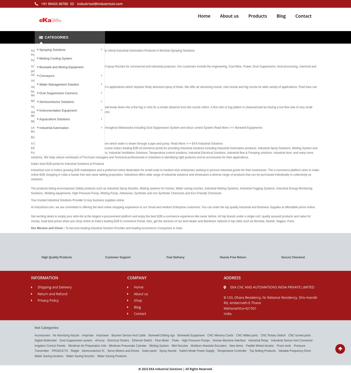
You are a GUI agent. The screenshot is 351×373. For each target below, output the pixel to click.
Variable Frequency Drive (294, 351)
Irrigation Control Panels (50, 345)
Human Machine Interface (228, 340)
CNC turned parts (299, 335)
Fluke (175, 340)
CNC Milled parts (247, 335)
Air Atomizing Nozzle (66, 335)
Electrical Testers (118, 340)
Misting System (159, 345)
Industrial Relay (258, 340)
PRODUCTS (60, 351)
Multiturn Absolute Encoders (209, 345)
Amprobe (88, 335)
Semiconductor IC (93, 351)
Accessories (42, 335)
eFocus (100, 340)
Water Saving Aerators (49, 356)
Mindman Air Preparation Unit (87, 345)
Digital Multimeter (46, 340)
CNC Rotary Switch (273, 335)
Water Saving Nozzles (80, 356)
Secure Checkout (293, 257)
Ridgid (75, 351)
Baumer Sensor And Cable (129, 335)
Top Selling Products (262, 351)
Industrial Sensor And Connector (292, 340)
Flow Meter (162, 340)
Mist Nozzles (180, 345)
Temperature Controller (232, 351)
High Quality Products (56, 257)
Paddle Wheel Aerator (260, 345)
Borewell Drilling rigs (161, 335)
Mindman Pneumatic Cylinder (128, 345)
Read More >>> (224, 127)
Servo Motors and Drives (123, 351)
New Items (236, 345)
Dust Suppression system (76, 340)
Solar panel (149, 351)
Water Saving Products (111, 356)
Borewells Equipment (191, 335)
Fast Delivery (175, 257)
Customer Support (118, 257)
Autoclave (102, 335)
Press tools (284, 345)
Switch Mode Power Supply (196, 351)
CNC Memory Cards (220, 335)
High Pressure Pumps (196, 340)
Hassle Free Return (233, 257)
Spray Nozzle (167, 351)
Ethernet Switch (142, 340)
